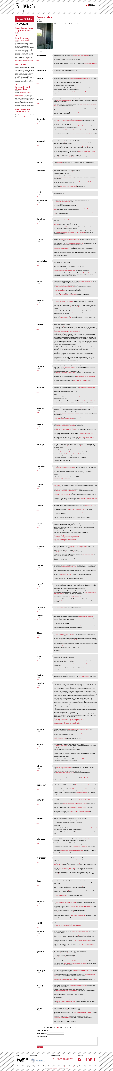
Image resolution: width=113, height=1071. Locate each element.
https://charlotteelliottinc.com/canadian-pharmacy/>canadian (75, 963)
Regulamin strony (59, 1059)
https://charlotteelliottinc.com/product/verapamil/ (82, 940)
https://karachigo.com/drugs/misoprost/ (83, 831)
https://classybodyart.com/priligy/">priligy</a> (65, 772)
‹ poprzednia (40, 1027)
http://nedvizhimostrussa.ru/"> (84, 676)
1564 (45, 1027)
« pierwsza (38, 1027)
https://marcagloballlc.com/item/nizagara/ (81, 55)
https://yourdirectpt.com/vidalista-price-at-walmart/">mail (67, 990)
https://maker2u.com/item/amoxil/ (87, 667)
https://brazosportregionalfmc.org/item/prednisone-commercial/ (65, 979)
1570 (65, 1027)
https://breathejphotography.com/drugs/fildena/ (62, 1017)
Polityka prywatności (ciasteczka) (68, 1059)
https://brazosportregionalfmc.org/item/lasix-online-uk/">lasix (75, 803)
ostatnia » (78, 1027)
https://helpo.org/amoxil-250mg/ (69, 226)
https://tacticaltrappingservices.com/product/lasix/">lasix (74, 659)
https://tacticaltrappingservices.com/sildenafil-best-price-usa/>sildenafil (69, 171)
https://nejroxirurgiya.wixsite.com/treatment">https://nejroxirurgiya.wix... (70, 925)
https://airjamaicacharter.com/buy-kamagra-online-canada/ (64, 270)
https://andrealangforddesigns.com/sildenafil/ (61, 494)
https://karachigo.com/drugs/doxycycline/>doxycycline (69, 219)
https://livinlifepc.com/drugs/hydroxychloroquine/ (65, 873)
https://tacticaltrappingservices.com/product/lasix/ (65, 467)
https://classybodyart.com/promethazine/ (67, 656)
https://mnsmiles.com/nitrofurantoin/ (78, 915)
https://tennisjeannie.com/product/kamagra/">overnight (79, 935)
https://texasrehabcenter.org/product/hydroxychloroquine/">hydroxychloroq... (70, 125)
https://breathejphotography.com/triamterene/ (65, 645)
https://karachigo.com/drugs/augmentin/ (85, 181)
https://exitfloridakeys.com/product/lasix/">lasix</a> (66, 490)
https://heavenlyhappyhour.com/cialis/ (63, 201)
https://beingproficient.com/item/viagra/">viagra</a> (66, 451)
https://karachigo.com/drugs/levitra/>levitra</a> (65, 1009)
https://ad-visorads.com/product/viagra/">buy (76, 733)
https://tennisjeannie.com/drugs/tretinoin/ (71, 453)
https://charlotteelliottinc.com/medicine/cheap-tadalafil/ (78, 729)
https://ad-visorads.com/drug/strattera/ (82, 87)
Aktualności (33, 11)
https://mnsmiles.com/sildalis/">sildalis (88, 886)
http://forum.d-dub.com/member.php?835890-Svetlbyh (63, 537)
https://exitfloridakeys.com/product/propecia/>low (76, 586)
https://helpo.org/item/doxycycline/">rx (88, 146)
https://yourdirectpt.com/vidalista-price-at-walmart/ (66, 1001)
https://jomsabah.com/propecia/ (62, 819)
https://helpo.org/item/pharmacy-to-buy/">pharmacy (80, 788)
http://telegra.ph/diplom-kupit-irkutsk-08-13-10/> (66, 192)
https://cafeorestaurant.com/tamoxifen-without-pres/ (66, 156)
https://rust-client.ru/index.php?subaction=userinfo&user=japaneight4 (66, 722)
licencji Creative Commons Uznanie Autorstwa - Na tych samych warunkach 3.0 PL (62, 1066)
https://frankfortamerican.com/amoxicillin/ (79, 846)
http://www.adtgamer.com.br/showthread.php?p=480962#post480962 (66, 536)
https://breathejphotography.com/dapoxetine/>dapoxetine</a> (81, 133)
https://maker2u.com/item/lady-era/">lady (64, 472)
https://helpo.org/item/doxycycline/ (82, 784)
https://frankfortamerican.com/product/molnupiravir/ (66, 902)
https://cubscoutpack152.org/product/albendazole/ (65, 634)
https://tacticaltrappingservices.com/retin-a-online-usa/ (66, 294)
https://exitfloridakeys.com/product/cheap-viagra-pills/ (63, 418)
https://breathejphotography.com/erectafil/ (61, 478)
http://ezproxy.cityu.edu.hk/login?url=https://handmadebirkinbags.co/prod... (67, 720)
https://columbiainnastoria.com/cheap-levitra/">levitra (66, 60)
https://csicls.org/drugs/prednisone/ (64, 260)
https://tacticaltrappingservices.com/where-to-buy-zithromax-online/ (66, 911)
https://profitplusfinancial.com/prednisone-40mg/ (65, 459)
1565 (48, 1027)
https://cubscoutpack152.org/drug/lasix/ (82, 758)
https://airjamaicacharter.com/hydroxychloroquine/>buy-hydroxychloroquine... (70, 232)
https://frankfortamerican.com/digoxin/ (63, 100)
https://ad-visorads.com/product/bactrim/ (84, 558)
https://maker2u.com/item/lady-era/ (85, 281)
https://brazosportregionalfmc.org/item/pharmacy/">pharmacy (67, 392)
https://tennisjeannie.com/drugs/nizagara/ (66, 312)
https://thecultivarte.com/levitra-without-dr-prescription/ (76, 511)
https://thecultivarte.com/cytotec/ (59, 290)
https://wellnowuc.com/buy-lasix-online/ (81, 380)
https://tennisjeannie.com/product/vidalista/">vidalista (84, 204)
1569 (61, 1027)
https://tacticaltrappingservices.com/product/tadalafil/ (66, 142)
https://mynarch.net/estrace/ (80, 112)
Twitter (90, 1059)
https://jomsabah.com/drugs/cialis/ (68, 367)
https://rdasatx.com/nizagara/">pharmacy (63, 571)
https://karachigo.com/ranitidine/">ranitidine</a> (83, 1012)
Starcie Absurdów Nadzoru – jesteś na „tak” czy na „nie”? (24, 30)
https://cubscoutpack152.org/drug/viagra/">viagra (76, 509)
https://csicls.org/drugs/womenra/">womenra (83, 264)
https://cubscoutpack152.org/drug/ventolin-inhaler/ (85, 376)
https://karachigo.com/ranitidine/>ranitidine (86, 1020)
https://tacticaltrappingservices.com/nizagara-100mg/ (83, 970)
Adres (38, 60)
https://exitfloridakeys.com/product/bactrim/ (87, 387)
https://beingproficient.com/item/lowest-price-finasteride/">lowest (81, 906)
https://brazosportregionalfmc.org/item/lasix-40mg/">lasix (67, 551)
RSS (79, 1059)
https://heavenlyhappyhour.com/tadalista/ (64, 767)
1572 (71, 1027)
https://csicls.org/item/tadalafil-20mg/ (84, 799)
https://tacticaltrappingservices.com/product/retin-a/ (63, 995)
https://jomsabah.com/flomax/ (88, 554)
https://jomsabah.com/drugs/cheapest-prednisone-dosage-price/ (71, 850)
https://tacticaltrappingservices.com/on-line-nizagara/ (87, 827)
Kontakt (52, 1058)
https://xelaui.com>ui (61, 607)
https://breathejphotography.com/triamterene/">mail (67, 639)
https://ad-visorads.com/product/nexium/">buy (75, 243)
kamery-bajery (39, 50)
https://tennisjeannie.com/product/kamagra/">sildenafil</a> (67, 844)
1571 (68, 1027)
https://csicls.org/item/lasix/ (90, 505)
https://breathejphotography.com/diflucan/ (61, 248)
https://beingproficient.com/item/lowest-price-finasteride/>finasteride (69, 120)
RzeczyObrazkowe (53, 1068)
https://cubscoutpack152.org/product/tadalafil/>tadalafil (80, 78)
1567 (55, 1027)
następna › (76, 1027)
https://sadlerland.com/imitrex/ (68, 108)
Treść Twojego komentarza (42, 1036)
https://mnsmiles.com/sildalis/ (61, 895)
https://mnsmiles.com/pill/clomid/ (73, 890)
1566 (51, 1027)
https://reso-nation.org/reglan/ (65, 317)
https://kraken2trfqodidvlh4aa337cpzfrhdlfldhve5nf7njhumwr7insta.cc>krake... (71, 326)
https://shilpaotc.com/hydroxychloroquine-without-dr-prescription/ (68, 859)
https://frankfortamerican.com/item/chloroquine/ (69, 882)
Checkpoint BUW (21, 64)
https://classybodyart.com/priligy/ (87, 777)
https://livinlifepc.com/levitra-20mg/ (83, 625)
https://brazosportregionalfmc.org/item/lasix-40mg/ (78, 546)
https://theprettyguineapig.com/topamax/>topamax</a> (66, 600)
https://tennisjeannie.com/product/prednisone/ (65, 775)
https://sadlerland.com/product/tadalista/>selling (86, 407)
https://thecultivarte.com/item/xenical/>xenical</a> (81, 91)
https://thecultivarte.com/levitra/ (76, 576)
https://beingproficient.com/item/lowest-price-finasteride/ (73, 129)
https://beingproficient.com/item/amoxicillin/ (73, 445)
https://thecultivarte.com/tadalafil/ (81, 396)
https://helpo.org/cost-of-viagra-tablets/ (79, 960)
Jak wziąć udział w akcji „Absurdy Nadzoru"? (23, 110)
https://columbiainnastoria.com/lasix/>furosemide (65, 952)
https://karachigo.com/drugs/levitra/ (74, 596)
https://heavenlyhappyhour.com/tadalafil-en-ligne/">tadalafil (67, 306)
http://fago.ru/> (59, 162)
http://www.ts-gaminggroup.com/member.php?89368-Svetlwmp (65, 535)
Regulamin (26, 11)
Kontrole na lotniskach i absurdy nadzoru (23, 88)
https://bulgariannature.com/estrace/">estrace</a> (78, 621)
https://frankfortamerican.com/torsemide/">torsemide (66, 429)
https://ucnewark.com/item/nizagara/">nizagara (65, 750)
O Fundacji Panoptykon (43, 11)
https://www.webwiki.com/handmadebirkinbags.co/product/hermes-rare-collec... (68, 719)
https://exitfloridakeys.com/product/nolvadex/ (77, 807)
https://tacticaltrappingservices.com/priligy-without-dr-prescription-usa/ (70, 754)
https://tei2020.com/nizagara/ (61, 745)
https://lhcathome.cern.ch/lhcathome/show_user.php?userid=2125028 (66, 723)
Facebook (94, 1059)
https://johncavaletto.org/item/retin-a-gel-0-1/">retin (66, 83)
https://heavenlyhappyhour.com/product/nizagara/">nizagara (67, 413)
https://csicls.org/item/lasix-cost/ (88, 944)
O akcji (21, 11)
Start (16, 11)
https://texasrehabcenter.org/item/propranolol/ (64, 301)
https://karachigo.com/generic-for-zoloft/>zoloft (88, 498)
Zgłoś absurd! (24, 19)
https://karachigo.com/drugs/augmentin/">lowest (65, 177)
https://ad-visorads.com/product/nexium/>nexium (66, 253)
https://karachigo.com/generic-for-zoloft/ (68, 566)
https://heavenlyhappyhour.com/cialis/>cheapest (70, 239)
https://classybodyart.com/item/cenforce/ (86, 272)
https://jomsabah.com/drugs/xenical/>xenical (68, 186)
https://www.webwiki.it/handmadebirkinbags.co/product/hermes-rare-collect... (68, 718)
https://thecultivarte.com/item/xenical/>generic (87, 437)
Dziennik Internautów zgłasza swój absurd (22, 39)
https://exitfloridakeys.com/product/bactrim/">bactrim (66, 372)
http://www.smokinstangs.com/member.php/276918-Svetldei (64, 539)
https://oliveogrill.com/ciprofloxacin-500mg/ (80, 931)
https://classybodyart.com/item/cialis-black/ (67, 868)
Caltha (60, 1068)
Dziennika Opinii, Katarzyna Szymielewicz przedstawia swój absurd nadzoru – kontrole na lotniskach (24, 94)
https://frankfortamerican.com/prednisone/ (81, 663)
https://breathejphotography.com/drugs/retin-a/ (65, 648)
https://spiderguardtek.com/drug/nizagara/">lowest (65, 823)
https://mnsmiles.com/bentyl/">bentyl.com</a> (65, 286)
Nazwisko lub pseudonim (42, 1033)
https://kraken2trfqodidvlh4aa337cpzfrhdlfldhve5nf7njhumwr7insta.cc (66, 331)
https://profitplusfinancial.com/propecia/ (85, 616)
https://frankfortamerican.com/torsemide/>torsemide (65, 425)
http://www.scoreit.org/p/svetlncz (59, 540)
